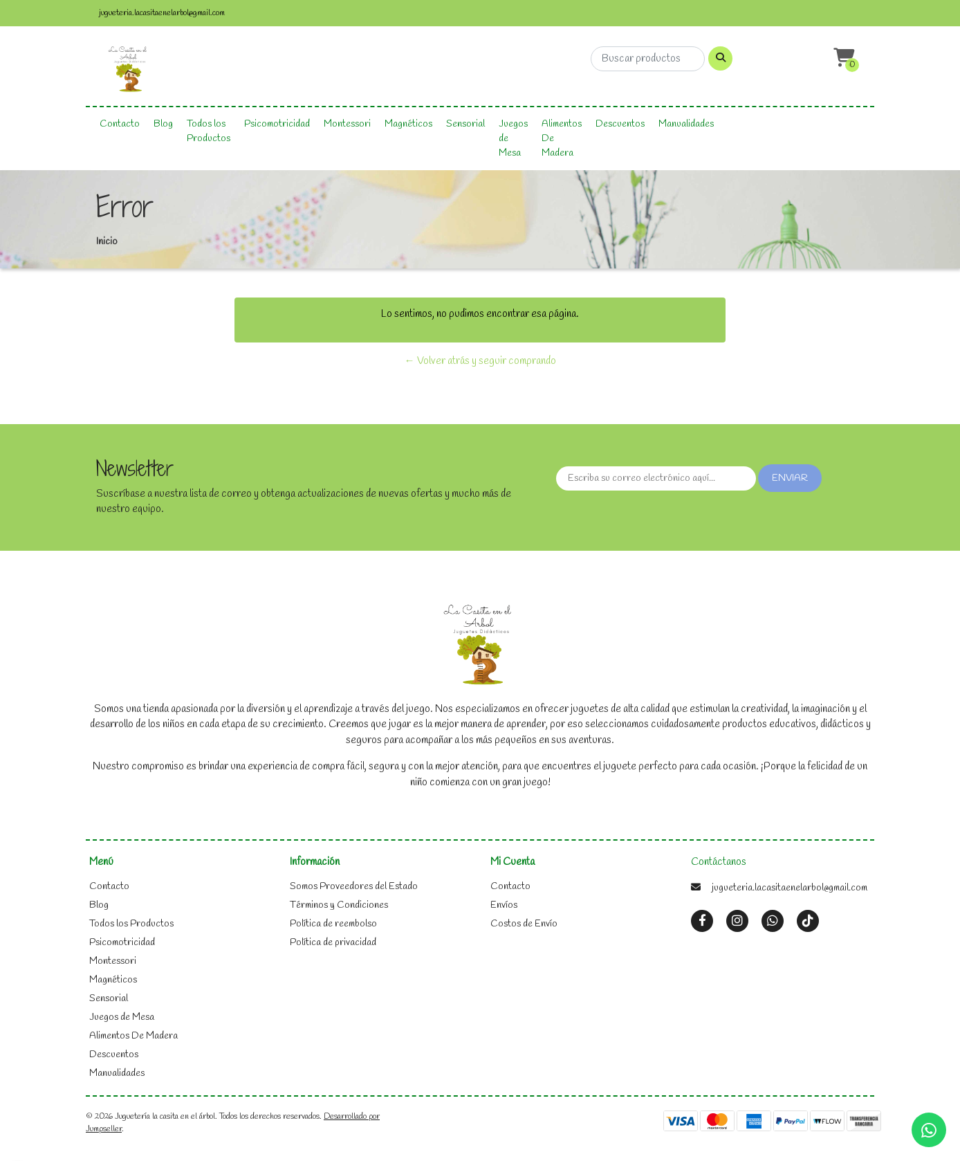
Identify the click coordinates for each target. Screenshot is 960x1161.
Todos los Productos (208, 131)
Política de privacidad (333, 942)
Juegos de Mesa (513, 139)
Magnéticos (408, 124)
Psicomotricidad (277, 124)
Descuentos (620, 124)
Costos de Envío (523, 924)
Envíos (503, 905)
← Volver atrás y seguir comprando (480, 361)
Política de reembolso (333, 924)
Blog (163, 124)
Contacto (120, 124)
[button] (842, 58)
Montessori (347, 124)
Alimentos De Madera (562, 139)
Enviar (790, 478)
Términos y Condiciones (339, 905)
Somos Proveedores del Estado (354, 886)
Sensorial (465, 124)
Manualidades (686, 124)
